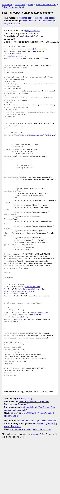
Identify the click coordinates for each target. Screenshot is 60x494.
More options (50, 18)
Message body (25, 18)
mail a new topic (48, 421)
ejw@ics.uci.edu (32, 30)
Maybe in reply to (12, 24)
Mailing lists (20, 4)
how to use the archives (20, 429)
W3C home (7, 4)
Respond (38, 18)
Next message (29, 21)
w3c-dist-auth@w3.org (46, 4)
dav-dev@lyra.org (26, 291)
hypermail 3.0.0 (37, 434)
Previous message (46, 21)
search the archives (42, 429)
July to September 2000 (13, 7)
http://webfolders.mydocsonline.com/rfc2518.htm (32, 135)
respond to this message (28, 421)
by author (16, 426)
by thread (49, 424)
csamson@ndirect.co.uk (36, 49)
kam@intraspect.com (17, 56)
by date (40, 424)
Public (30, 4)
